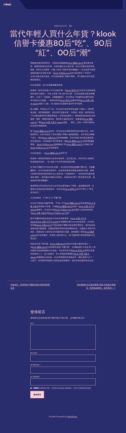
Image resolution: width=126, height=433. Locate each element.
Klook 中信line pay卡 (62, 73)
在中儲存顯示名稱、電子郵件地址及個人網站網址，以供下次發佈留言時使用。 (62, 388)
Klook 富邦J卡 (72, 90)
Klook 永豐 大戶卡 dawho (47, 221)
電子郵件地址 (35, 365)
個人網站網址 (35, 377)
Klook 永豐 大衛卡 (39, 213)
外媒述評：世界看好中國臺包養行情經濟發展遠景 (30, 286)
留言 (32, 323)
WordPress (72, 416)
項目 (70, 26)
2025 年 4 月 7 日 (60, 26)
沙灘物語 (7, 4)
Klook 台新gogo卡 (50, 137)
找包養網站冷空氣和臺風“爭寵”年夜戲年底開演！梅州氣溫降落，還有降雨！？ (96, 286)
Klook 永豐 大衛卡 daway (52, 122)
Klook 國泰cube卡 (76, 63)
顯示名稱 (34, 353)
